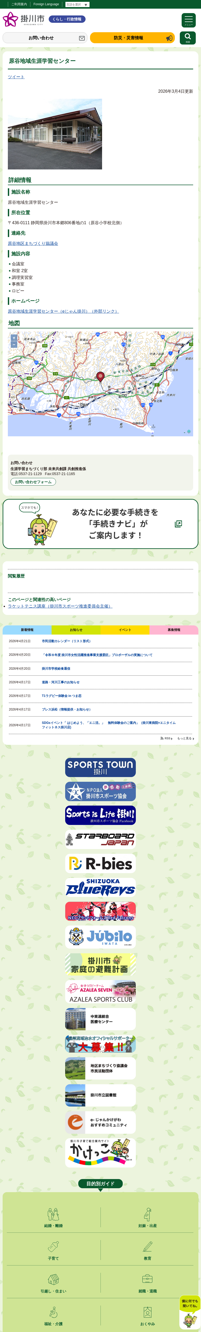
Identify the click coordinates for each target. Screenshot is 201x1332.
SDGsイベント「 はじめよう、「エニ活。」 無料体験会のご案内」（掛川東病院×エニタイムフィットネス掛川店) (109, 725)
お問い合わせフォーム (33, 482)
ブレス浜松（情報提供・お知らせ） (67, 709)
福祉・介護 (53, 1324)
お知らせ (76, 630)
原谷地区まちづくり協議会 (33, 243)
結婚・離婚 (53, 1226)
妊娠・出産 (147, 1226)
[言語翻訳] (77, 4)
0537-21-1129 (30, 474)
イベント (125, 630)
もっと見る (184, 738)
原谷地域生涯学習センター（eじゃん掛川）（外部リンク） (63, 311)
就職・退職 (147, 1291)
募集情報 (174, 630)
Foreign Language (46, 4)
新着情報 (27, 630)
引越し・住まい (53, 1291)
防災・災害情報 (128, 38)
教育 (147, 1258)
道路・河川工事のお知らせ (61, 682)
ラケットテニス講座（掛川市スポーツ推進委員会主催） (60, 606)
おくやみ (147, 1324)
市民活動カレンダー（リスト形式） (67, 641)
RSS (167, 738)
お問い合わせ (41, 38)
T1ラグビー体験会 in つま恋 (61, 696)
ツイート (16, 77)
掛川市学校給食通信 (56, 668)
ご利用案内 (19, 4)
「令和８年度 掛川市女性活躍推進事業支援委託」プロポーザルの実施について (97, 655)
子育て (53, 1258)
